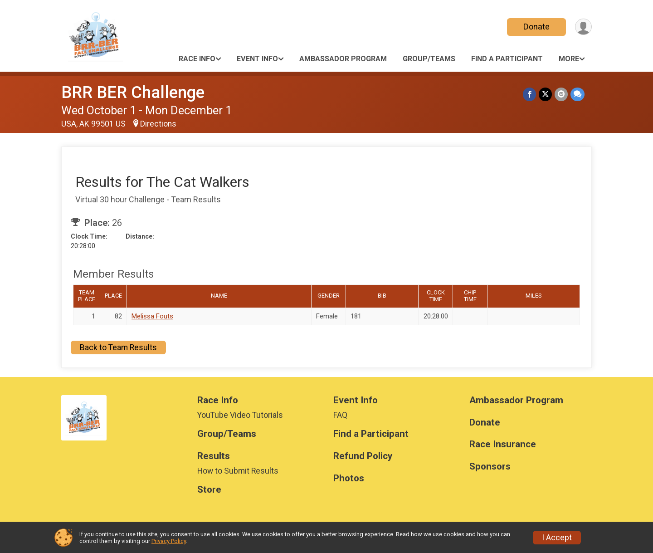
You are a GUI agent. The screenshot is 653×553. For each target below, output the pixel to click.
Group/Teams (429, 58)
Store (209, 489)
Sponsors (490, 466)
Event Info (257, 58)
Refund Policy (362, 456)
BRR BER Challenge (133, 92)
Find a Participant (507, 58)
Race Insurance (502, 444)
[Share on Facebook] (529, 94)
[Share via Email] (561, 94)
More (569, 58)
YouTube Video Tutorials (240, 415)
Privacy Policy (168, 541)
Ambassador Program (343, 58)
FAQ (340, 415)
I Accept (557, 537)
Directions (158, 123)
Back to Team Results (118, 347)
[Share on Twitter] (545, 94)
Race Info (197, 58)
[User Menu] (583, 27)
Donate (536, 26)
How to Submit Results (237, 470)
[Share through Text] (577, 94)
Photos (348, 478)
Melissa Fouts (152, 316)
